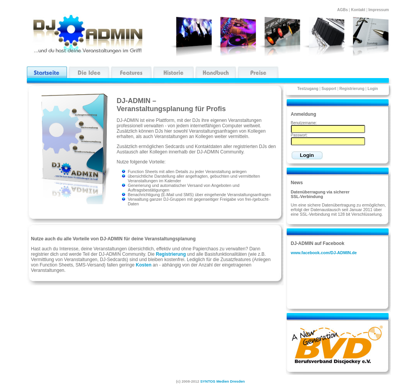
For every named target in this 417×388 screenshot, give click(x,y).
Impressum (380, 10)
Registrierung (351, 89)
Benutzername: (304, 123)
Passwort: (299, 135)
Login (372, 89)
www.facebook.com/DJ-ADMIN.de (324, 252)
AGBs (342, 10)
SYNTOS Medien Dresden (222, 381)
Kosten (143, 265)
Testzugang (308, 89)
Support (329, 89)
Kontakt (358, 10)
